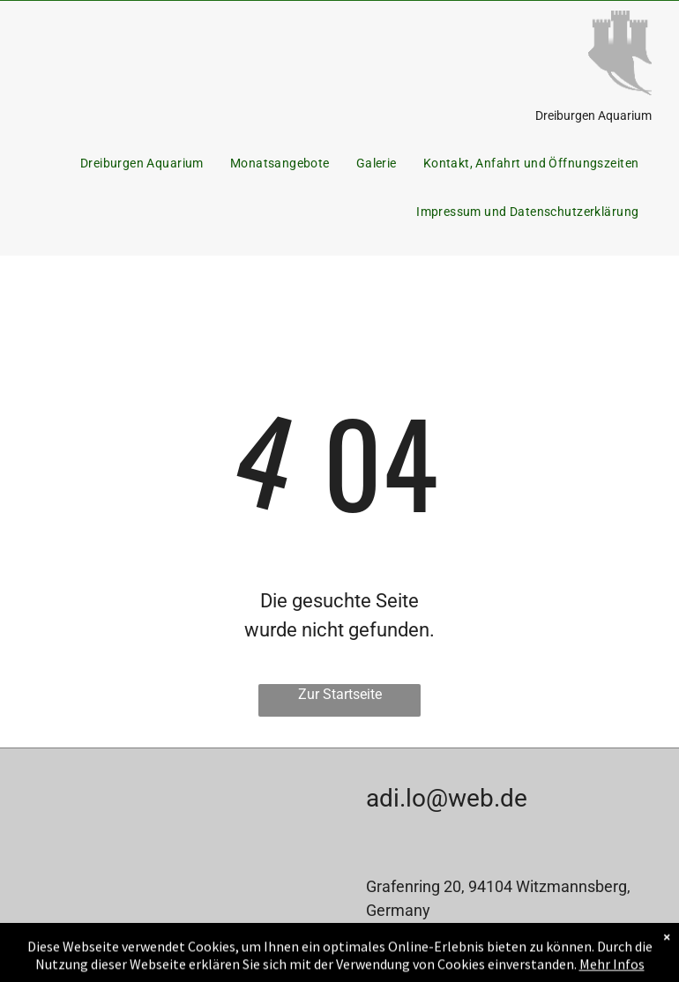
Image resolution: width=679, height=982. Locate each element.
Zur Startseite (340, 694)
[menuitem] (142, 163)
